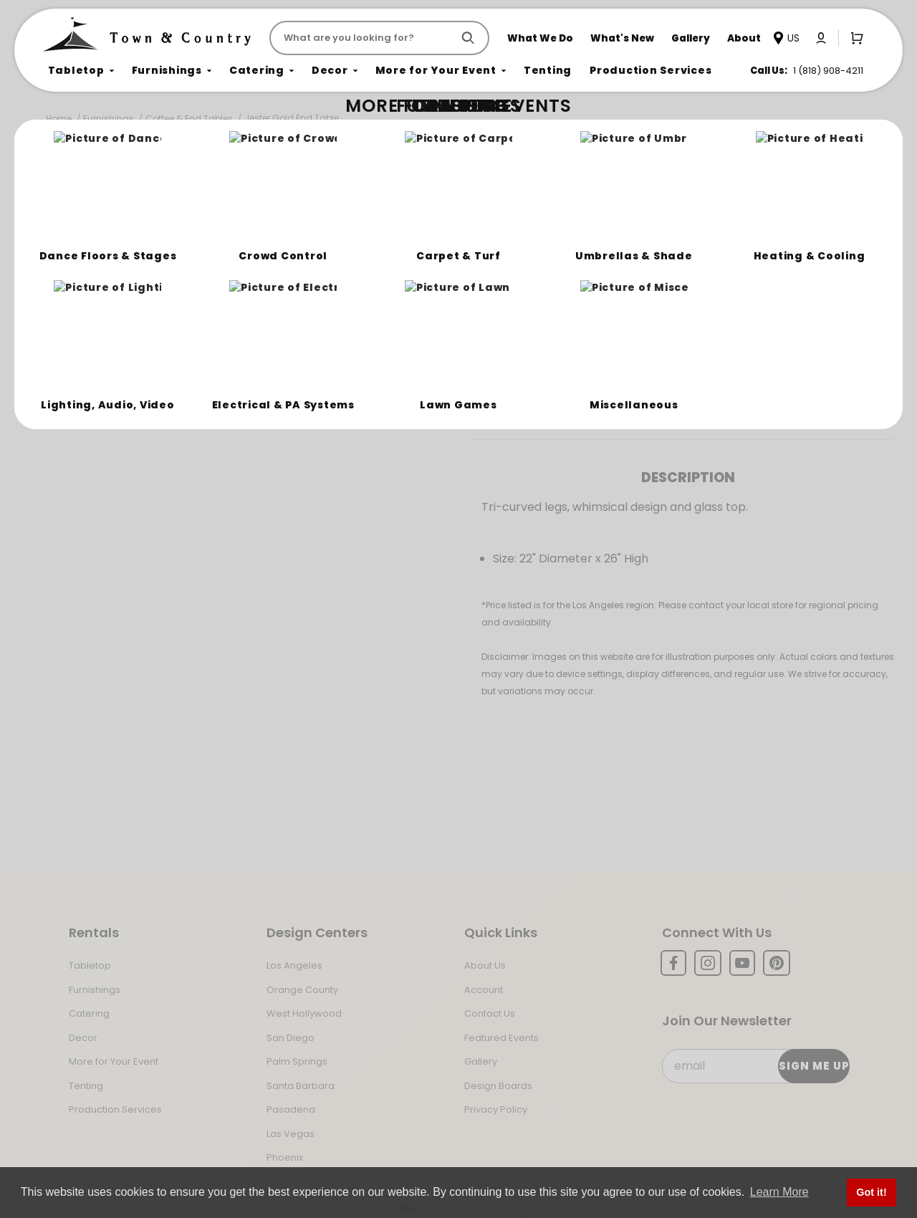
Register (667, 353)
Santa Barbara (301, 1086)
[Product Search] (364, 38)
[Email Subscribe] (755, 1066)
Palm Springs (297, 1061)
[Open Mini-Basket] (854, 37)
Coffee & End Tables (189, 118)
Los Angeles (294, 965)
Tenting (86, 1086)
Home (59, 118)
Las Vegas (291, 1134)
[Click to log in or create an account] (821, 38)
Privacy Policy (495, 1109)
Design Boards (498, 1086)
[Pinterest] (776, 962)
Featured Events (501, 1038)
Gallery (480, 1061)
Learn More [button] (779, 1192)
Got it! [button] (871, 1192)
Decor (83, 1038)
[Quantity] (816, 303)
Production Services (115, 1109)
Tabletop (90, 965)
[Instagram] (708, 962)
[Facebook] (673, 962)
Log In (591, 353)
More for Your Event (113, 1061)
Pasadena (291, 1109)
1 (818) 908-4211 (828, 70)
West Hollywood (304, 1013)
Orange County (302, 990)
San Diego (291, 1038)
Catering (89, 1013)
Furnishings (108, 118)
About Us (485, 965)
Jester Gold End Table (291, 118)
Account (483, 990)
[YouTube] (742, 962)
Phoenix (285, 1157)
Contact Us (489, 1013)
